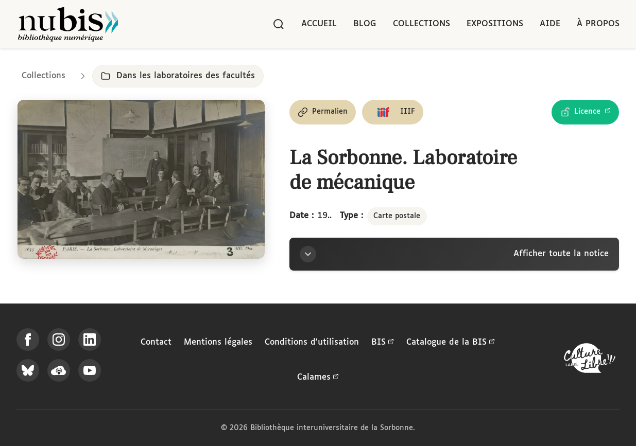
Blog (364, 24)
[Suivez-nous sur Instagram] (58, 339)
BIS (382, 342)
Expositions (495, 24)
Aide (550, 24)
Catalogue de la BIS (450, 342)
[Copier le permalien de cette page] (322, 112)
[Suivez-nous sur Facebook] (27, 339)
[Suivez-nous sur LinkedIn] (89, 339)
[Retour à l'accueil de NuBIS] (67, 24)
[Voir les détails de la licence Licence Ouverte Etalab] (585, 112)
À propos (598, 24)
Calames (318, 377)
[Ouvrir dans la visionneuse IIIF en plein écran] (141, 179)
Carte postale (396, 216)
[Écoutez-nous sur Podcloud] (58, 370)
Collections (421, 24)
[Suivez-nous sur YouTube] (89, 370)
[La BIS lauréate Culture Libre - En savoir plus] (590, 360)
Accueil (319, 24)
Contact (156, 342)
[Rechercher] (278, 24)
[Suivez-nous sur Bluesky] (27, 370)
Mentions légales (218, 342)
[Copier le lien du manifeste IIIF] (392, 112)
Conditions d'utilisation (312, 342)
